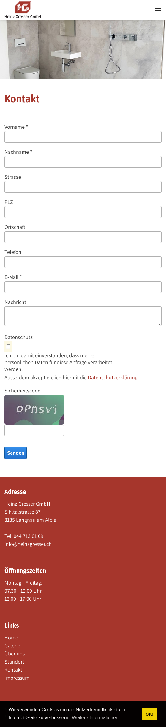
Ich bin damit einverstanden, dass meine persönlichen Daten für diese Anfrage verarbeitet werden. (58, 362)
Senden (15, 452)
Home (11, 637)
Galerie (12, 645)
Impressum (16, 677)
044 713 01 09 (28, 535)
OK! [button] (149, 714)
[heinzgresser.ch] (22, 9)
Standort (14, 661)
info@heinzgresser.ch (28, 543)
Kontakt (13, 669)
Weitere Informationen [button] (95, 717)
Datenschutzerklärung (112, 377)
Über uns (14, 653)
